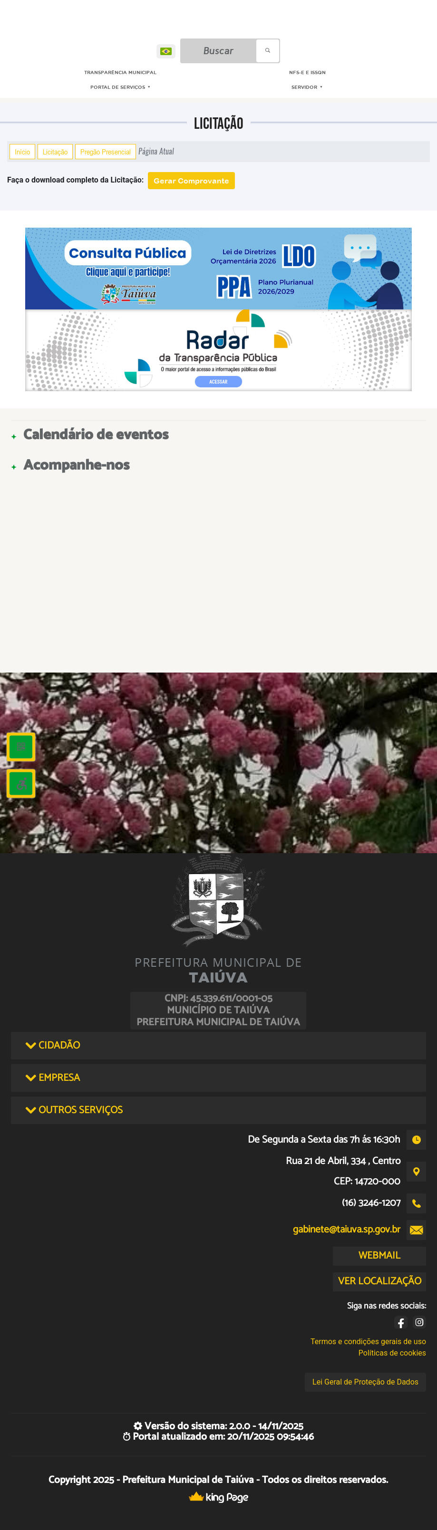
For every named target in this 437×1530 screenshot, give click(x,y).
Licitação (55, 151)
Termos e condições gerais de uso (368, 1341)
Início (22, 151)
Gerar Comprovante (191, 180)
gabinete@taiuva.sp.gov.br (346, 1230)
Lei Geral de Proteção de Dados (365, 1381)
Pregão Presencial (105, 151)
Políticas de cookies (392, 1352)
